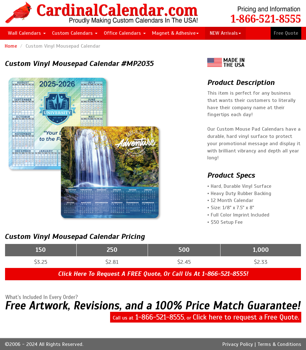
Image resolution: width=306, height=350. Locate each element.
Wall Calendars (27, 33)
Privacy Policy (237, 344)
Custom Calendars (74, 33)
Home (11, 46)
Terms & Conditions (279, 344)
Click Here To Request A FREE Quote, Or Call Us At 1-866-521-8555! (153, 274)
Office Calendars (125, 33)
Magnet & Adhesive (175, 33)
